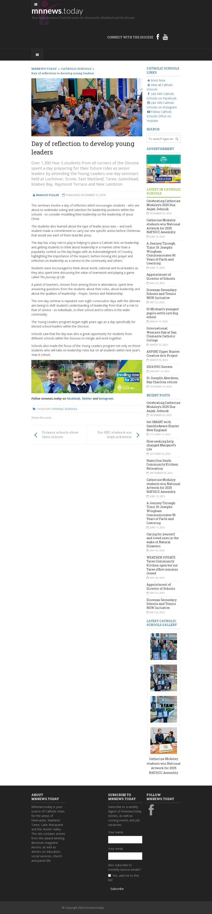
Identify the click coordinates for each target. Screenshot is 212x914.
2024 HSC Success (160, 367)
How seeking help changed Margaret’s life (161, 445)
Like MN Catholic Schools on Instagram (162, 105)
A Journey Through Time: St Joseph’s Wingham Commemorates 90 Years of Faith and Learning (161, 253)
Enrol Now (156, 80)
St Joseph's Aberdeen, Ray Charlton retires (163, 380)
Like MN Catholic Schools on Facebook (161, 96)
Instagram (106, 398)
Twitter (87, 398)
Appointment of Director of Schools (161, 276)
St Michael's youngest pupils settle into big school (163, 313)
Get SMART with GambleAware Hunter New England (163, 426)
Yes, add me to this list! (123, 877)
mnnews (57, 10)
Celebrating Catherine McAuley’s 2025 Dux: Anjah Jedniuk (163, 205)
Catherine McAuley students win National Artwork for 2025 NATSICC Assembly (163, 226)
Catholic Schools (64, 409)
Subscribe (117, 889)
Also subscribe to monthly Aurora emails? (124, 867)
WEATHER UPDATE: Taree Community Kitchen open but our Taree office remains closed (162, 565)
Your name (115, 832)
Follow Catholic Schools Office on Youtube (159, 116)
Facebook (73, 398)
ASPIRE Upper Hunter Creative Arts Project (163, 353)
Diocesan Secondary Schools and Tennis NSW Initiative (162, 294)
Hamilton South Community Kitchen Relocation (162, 464)
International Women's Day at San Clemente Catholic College (162, 334)
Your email (115, 849)
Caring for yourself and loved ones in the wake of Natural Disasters (163, 540)
